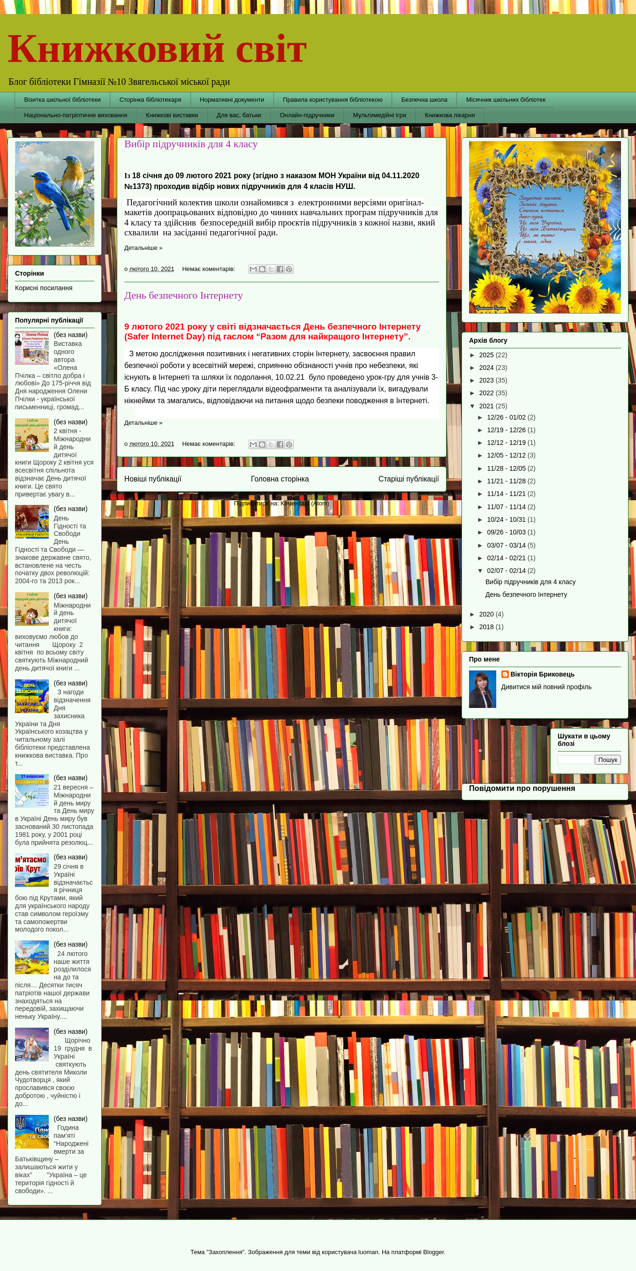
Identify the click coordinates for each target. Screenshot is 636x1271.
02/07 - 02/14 (507, 570)
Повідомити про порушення (522, 788)
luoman (368, 1252)
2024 (487, 367)
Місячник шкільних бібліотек (505, 99)
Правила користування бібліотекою (333, 99)
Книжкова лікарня (450, 115)
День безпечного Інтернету (183, 295)
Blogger (433, 1252)
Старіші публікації (409, 479)
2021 (487, 406)
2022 (487, 393)
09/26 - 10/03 (507, 532)
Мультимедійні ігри (379, 115)
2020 (487, 614)
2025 (487, 355)
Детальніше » (143, 247)
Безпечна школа (424, 99)
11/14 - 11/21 (507, 493)
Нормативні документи (232, 99)
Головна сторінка (280, 479)
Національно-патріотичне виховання (76, 115)
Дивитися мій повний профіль (546, 687)
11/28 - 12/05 (507, 468)
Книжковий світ (157, 48)
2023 (487, 380)
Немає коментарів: (209, 268)
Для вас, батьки (239, 115)
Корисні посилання (43, 288)
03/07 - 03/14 (507, 545)
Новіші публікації (153, 479)
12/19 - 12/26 (507, 430)
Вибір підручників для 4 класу (191, 144)
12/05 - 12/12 (507, 455)
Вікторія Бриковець (543, 674)
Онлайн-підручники (307, 115)
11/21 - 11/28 (507, 481)
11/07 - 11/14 (507, 507)
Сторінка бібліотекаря (151, 99)
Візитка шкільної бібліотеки (62, 99)
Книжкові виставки (172, 115)
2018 (487, 627)
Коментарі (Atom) (304, 503)
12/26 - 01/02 (507, 417)
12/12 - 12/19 (507, 442)
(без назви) (71, 334)
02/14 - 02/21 (507, 558)
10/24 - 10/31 (507, 519)
